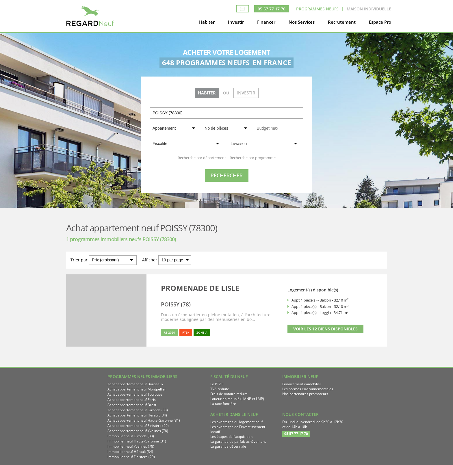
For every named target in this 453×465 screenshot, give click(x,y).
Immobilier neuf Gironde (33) (130, 436)
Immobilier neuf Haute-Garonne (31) (136, 441)
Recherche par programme (253, 157)
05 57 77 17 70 (271, 9)
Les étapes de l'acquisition (231, 436)
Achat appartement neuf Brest (131, 404)
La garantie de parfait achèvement (238, 441)
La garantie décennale (228, 446)
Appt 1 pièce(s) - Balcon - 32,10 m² (320, 300)
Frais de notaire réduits (229, 393)
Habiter (207, 22)
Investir (236, 22)
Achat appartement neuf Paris (131, 399)
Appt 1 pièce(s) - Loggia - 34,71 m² (320, 312)
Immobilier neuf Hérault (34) (130, 451)
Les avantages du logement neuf (236, 421)
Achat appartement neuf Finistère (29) (138, 425)
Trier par (79, 260)
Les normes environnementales (307, 388)
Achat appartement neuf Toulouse (134, 394)
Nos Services (302, 22)
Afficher (149, 260)
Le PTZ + (217, 384)
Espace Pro (380, 22)
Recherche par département (202, 157)
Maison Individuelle (369, 9)
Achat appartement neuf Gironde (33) (137, 410)
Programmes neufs (317, 9)
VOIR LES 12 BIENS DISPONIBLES (325, 329)
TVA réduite (219, 388)
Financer (266, 22)
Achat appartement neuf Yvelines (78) (137, 430)
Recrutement (342, 22)
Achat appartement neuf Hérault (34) (137, 415)
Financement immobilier (301, 384)
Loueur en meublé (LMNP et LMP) (237, 398)
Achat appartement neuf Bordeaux (135, 384)
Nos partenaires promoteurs (305, 393)
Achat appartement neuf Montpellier (136, 389)
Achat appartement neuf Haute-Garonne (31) (143, 420)
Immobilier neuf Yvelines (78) (130, 446)
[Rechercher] (226, 175)
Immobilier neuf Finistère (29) (131, 456)
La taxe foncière (223, 403)
